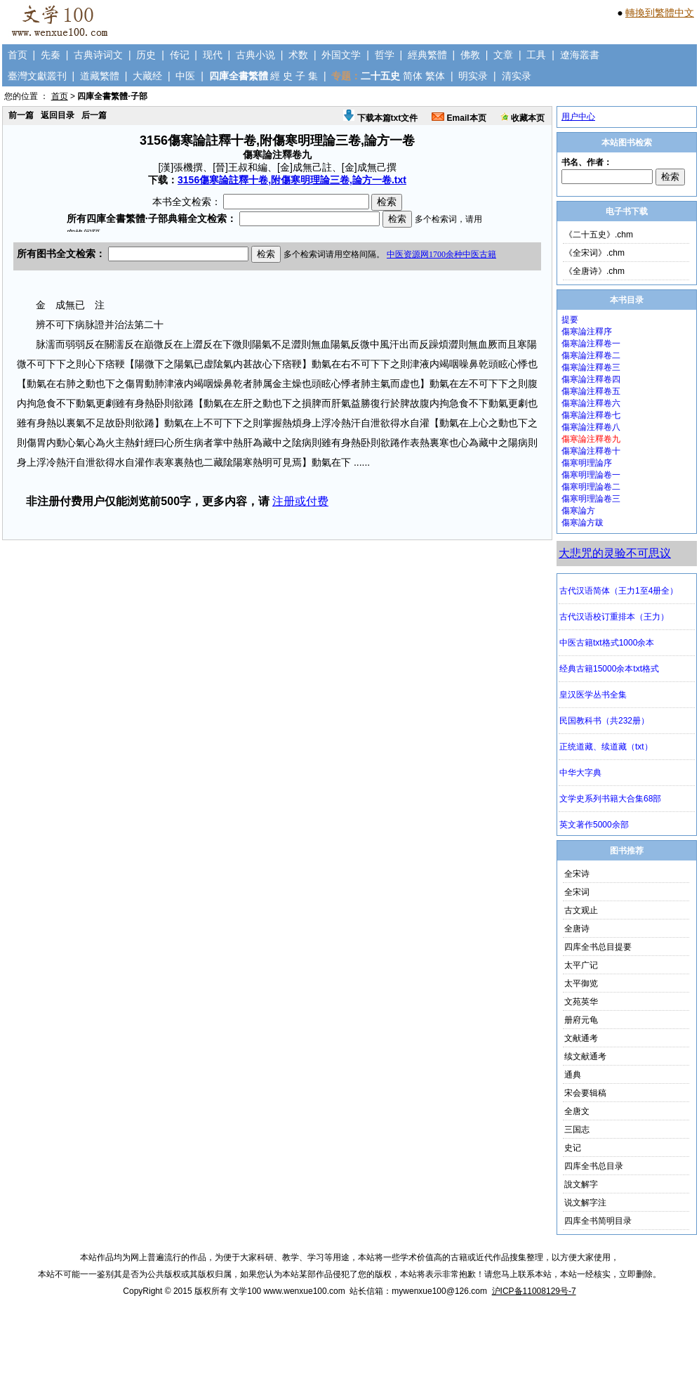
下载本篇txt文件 (380, 118)
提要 (569, 320)
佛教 (470, 54)
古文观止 (581, 910)
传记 (179, 54)
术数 (298, 54)
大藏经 (147, 75)
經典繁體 (427, 54)
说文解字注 (585, 1202)
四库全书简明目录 (598, 1221)
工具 (536, 54)
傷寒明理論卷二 (590, 487)
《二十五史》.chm (598, 235)
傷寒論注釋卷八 (590, 427)
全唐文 (577, 1111)
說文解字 (581, 1184)
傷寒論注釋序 (586, 331)
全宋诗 (577, 874)
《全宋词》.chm (594, 253)
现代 (212, 54)
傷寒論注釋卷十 (590, 451)
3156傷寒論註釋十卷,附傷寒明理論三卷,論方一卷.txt (292, 179)
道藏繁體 (99, 75)
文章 (503, 54)
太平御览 (581, 983)
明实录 (473, 75)
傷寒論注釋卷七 (590, 415)
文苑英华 (581, 1002)
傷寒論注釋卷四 (590, 379)
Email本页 (459, 118)
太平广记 (581, 965)
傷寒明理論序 (586, 463)
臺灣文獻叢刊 (37, 75)
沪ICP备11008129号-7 (534, 1291)
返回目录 (57, 115)
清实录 (516, 75)
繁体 (435, 75)
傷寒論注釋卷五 (590, 391)
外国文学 (341, 54)
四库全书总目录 (593, 1166)
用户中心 (578, 117)
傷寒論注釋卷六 (590, 403)
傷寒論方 (578, 511)
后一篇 (94, 115)
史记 (572, 1148)
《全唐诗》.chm (594, 271)
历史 (146, 54)
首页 (17, 54)
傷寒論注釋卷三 (590, 367)
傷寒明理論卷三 (590, 499)
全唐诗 (577, 929)
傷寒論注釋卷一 (590, 343)
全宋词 (577, 892)
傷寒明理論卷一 (590, 475)
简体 (412, 75)
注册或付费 (300, 501)
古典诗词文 (98, 54)
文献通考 (581, 1038)
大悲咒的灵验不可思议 (615, 553)
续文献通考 (585, 1056)
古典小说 (255, 54)
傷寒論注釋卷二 (590, 355)
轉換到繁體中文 (659, 12)
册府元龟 (581, 1020)
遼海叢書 (579, 54)
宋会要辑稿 (585, 1093)
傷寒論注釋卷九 (590, 439)
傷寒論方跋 (582, 523)
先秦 (50, 54)
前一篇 (21, 115)
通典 (572, 1075)
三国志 (577, 1129)
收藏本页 (522, 118)
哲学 (384, 54)
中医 (185, 75)
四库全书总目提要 (598, 947)
